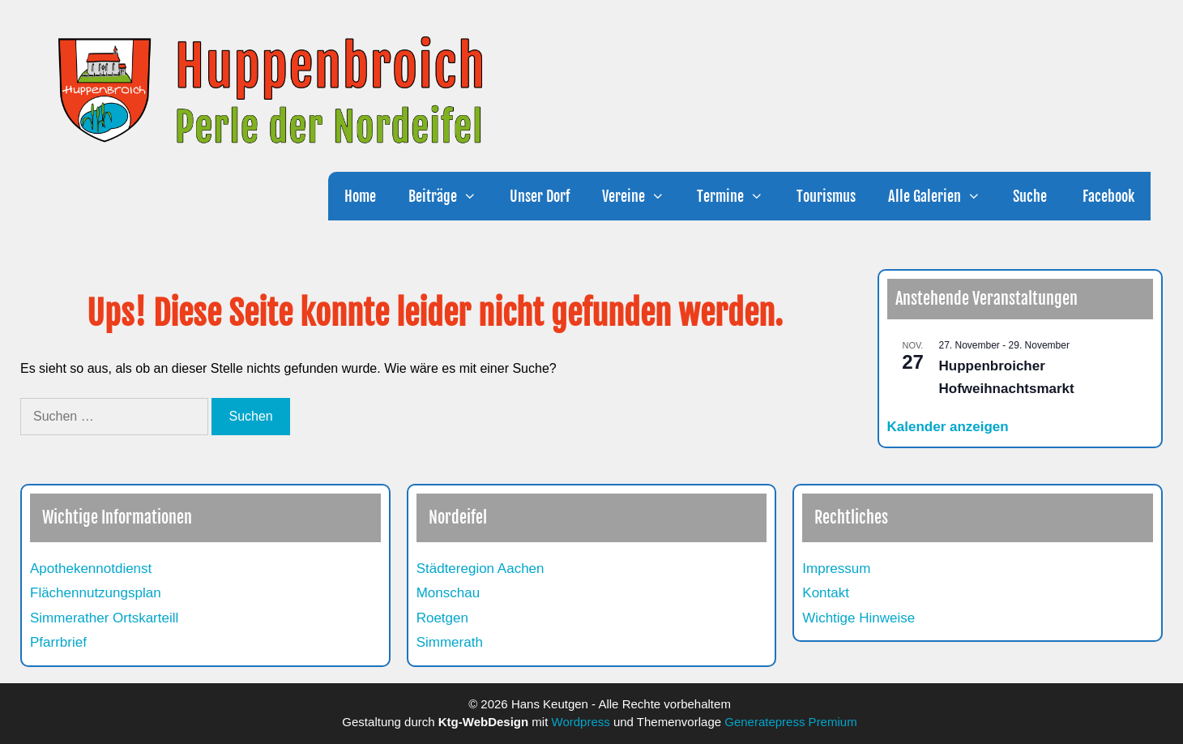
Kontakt (825, 593)
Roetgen (442, 618)
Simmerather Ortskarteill (104, 618)
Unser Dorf (540, 196)
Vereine (641, 196)
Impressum (836, 568)
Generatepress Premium (790, 722)
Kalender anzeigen (948, 426)
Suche (1030, 196)
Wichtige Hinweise (858, 618)
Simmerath (449, 642)
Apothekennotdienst (91, 568)
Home (360, 196)
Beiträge (450, 196)
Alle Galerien (942, 196)
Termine (738, 196)
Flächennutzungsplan (95, 593)
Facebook (1106, 196)
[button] (475, 196)
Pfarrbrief (58, 642)
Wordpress (581, 722)
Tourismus (826, 196)
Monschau (448, 593)
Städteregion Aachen (480, 568)
